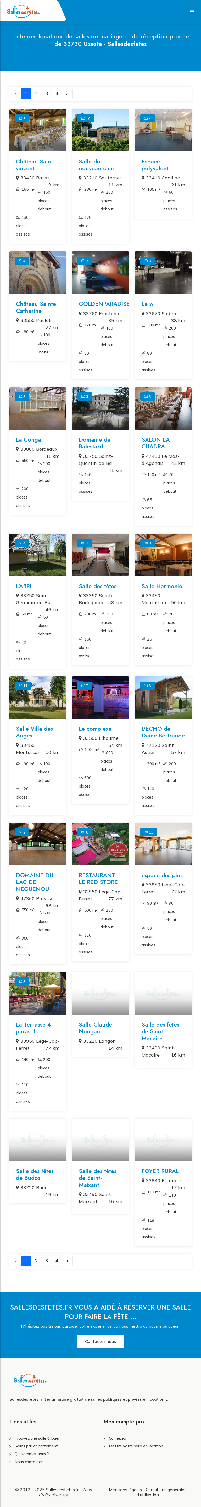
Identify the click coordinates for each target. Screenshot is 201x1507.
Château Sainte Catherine (36, 307)
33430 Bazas (32, 178)
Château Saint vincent (34, 164)
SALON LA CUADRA (156, 442)
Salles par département (36, 1446)
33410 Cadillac (161, 178)
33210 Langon (97, 1041)
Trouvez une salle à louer (37, 1438)
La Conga (28, 439)
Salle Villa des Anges (34, 732)
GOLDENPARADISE (104, 304)
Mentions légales (125, 1489)
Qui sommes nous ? (32, 1453)
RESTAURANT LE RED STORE (98, 878)
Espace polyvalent (155, 164)
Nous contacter (29, 1461)
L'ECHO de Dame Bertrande (163, 732)
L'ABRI (23, 586)
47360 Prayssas (36, 898)
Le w (148, 304)
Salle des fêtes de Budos (35, 1174)
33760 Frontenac (100, 313)
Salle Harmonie (162, 586)
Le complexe (95, 728)
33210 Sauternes (100, 178)
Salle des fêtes (97, 586)
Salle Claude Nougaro (95, 1027)
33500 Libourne (99, 738)
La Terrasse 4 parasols (33, 1027)
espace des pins (162, 875)
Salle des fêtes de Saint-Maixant (97, 1178)
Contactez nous (100, 1341)
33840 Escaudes (162, 1180)
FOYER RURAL (160, 1171)
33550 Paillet (33, 320)
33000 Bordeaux (37, 449)
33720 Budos (33, 1188)
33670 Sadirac (160, 313)
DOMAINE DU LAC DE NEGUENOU (34, 882)
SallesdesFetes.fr (63, 1489)
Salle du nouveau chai (96, 164)
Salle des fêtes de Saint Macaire (160, 1031)
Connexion (118, 1438)
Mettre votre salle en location (136, 1446)
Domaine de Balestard (94, 442)
